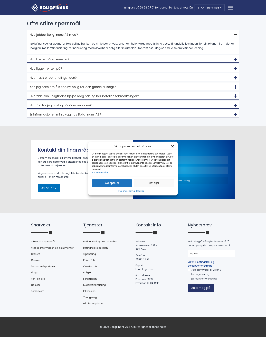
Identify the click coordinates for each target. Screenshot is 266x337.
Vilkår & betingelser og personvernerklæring (201, 263)
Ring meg (184, 180)
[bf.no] (49, 8)
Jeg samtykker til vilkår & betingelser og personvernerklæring (206, 274)
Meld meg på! (201, 288)
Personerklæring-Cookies (131, 190)
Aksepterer (112, 183)
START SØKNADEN (209, 8)
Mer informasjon (100, 171)
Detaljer (154, 183)
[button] (172, 146)
